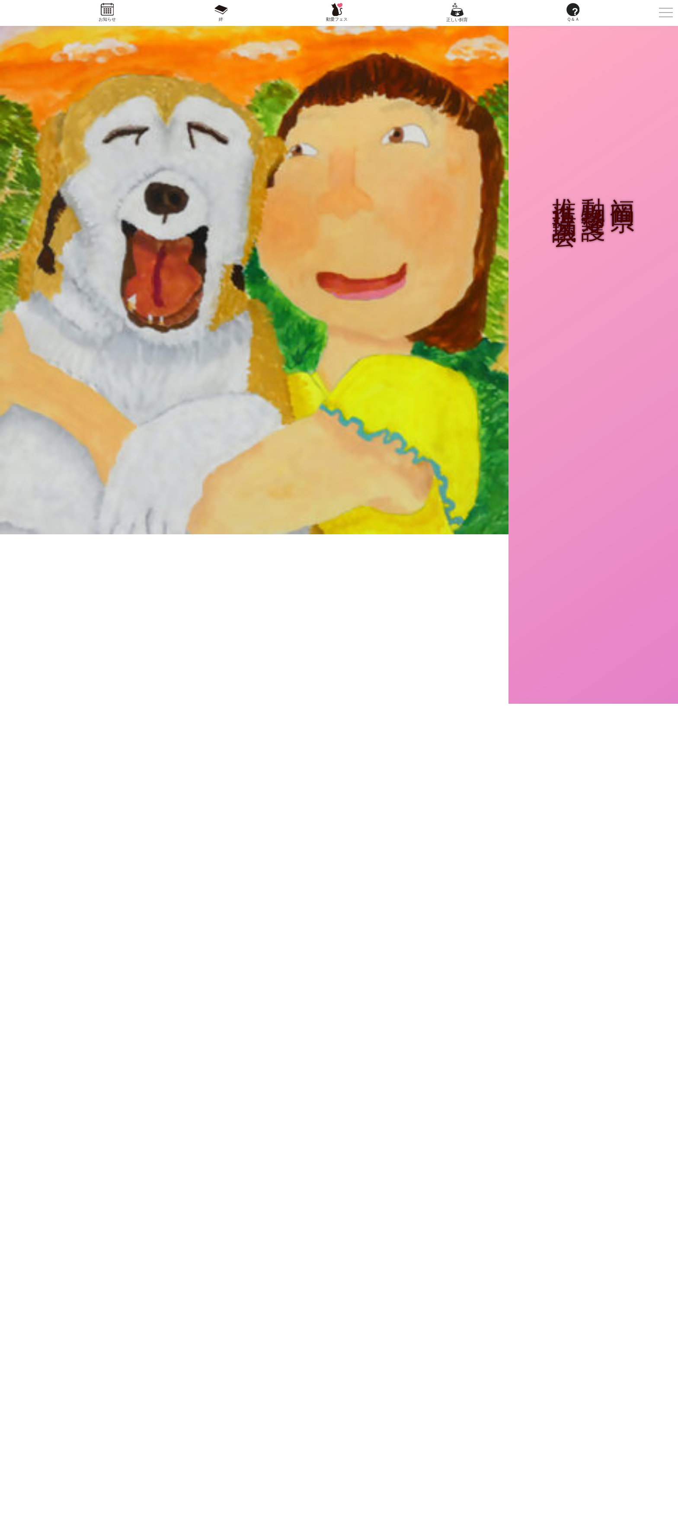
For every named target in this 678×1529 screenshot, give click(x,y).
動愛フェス (337, 19)
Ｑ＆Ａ (573, 19)
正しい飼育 (457, 19)
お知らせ (107, 19)
